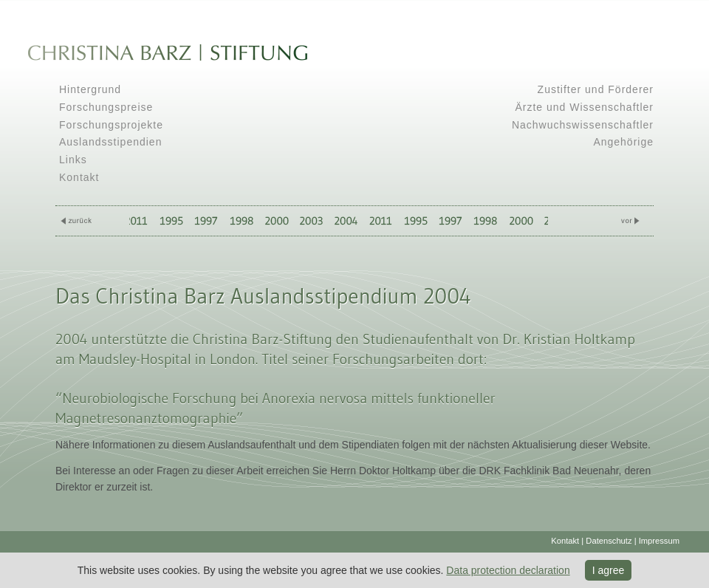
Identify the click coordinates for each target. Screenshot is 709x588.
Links (73, 159)
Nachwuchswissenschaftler (583, 125)
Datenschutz (608, 540)
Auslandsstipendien (110, 142)
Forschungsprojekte (111, 125)
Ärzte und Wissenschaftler (584, 107)
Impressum (659, 540)
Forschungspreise (106, 107)
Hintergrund (90, 89)
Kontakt (79, 177)
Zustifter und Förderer (596, 89)
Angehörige (623, 142)
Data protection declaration (507, 570)
